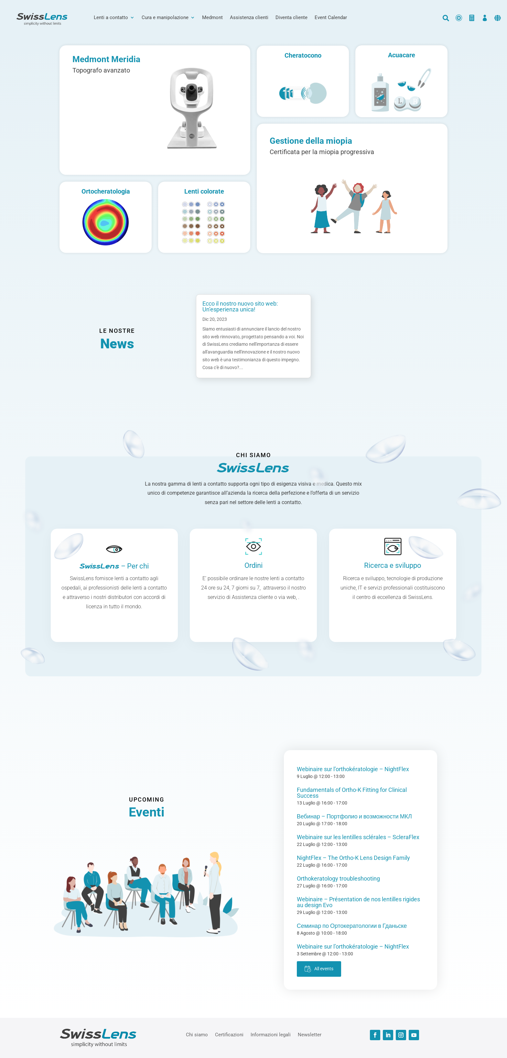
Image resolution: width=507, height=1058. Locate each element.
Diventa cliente (291, 17)
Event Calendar (331, 17)
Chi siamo (197, 1034)
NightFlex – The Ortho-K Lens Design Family (353, 857)
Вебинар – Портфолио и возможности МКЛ (354, 816)
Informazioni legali (271, 1034)
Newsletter (309, 1034)
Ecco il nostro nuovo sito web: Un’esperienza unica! (240, 306)
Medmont (212, 17)
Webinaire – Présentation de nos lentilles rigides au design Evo (358, 902)
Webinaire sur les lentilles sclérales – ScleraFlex (358, 837)
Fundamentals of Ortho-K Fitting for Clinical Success (352, 792)
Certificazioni (229, 1034)
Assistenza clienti (249, 17)
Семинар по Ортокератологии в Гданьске (352, 925)
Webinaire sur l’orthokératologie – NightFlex (353, 769)
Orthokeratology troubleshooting (338, 878)
